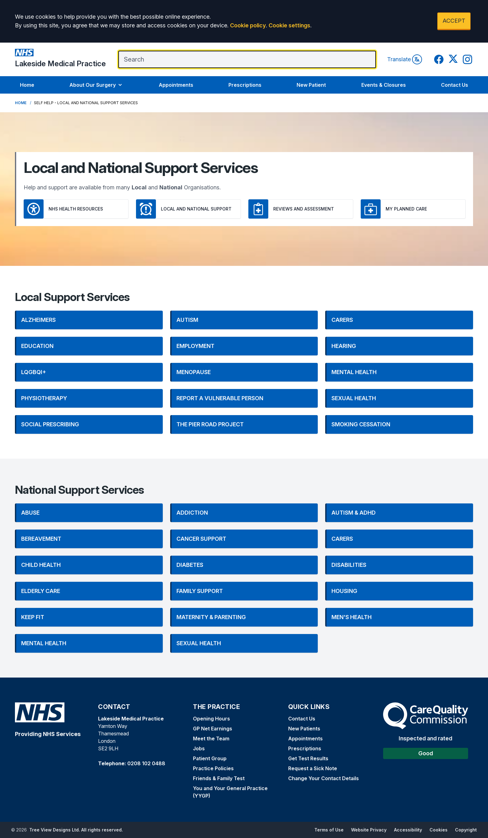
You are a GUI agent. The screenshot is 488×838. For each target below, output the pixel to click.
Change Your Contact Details (323, 778)
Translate (404, 59)
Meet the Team (211, 738)
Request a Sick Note (312, 768)
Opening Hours (211, 718)
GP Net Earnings (212, 728)
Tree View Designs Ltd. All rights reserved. (76, 829)
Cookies (438, 829)
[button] (89, 320)
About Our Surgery (96, 85)
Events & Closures (383, 85)
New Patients (304, 728)
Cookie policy (248, 25)
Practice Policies (213, 768)
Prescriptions (244, 85)
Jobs (199, 748)
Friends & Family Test (219, 778)
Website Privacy (369, 829)
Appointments (176, 85)
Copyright (466, 829)
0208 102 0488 (146, 763)
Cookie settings (289, 25)
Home (27, 85)
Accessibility (408, 829)
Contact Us (454, 85)
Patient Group (210, 758)
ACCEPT (454, 20)
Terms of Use (329, 829)
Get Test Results (308, 758)
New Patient (311, 85)
